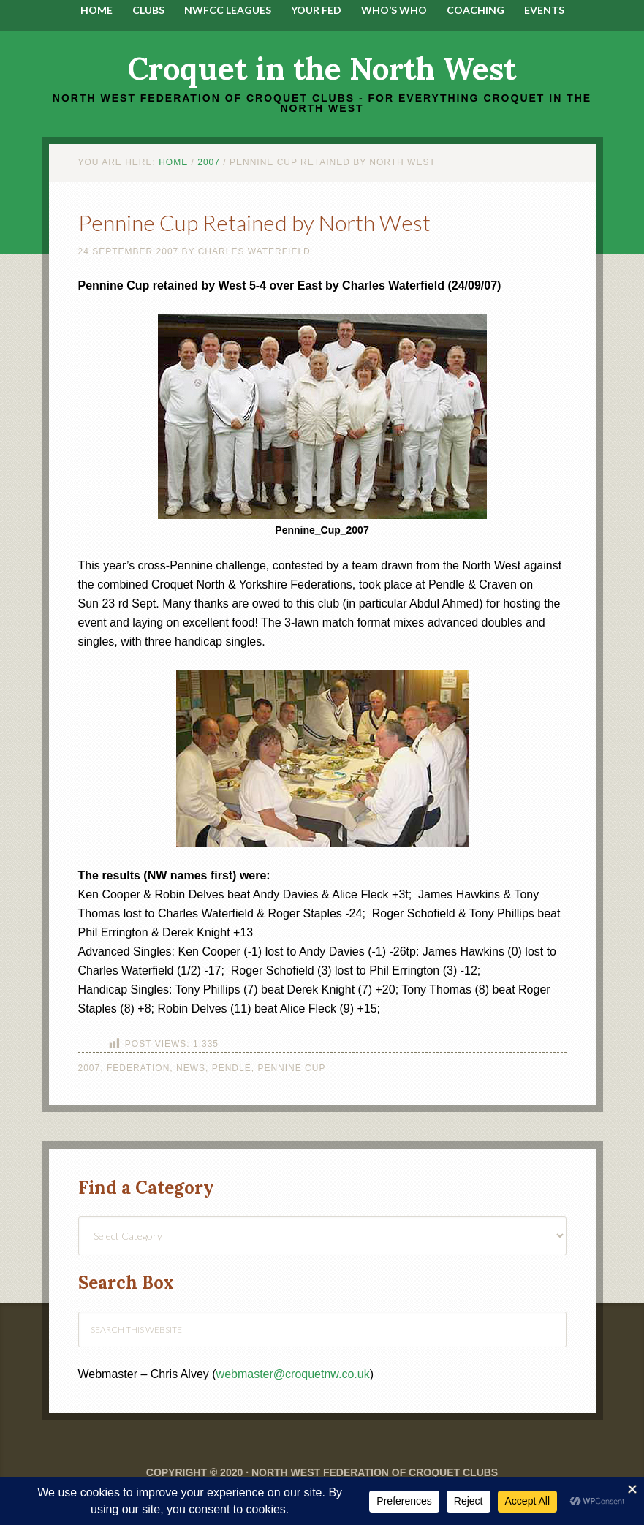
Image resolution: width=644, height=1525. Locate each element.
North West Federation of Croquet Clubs (374, 1472)
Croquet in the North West (322, 68)
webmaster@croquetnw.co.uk (293, 1374)
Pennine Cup (291, 1068)
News (190, 1068)
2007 (89, 1068)
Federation (138, 1068)
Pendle (231, 1068)
